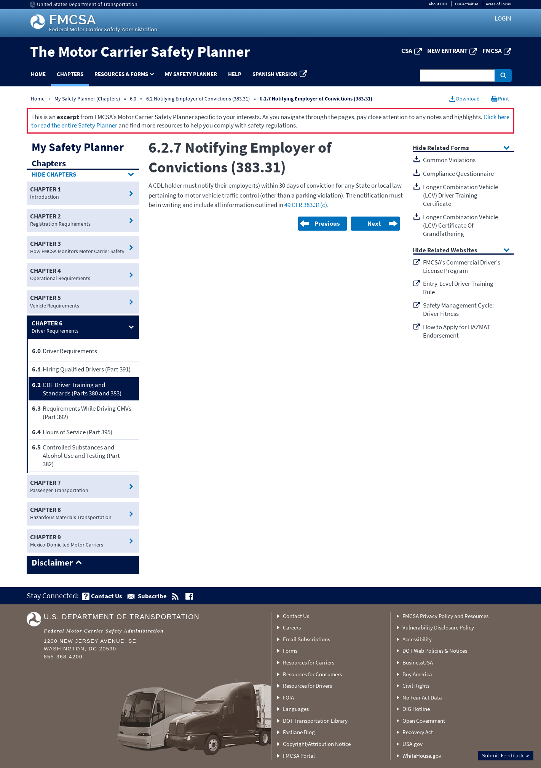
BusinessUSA (417, 662)
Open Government (423, 720)
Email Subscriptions (306, 639)
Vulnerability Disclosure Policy (438, 627)
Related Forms (448, 148)
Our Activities (467, 3)
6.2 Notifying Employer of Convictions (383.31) (198, 98)
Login (503, 18)
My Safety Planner (191, 74)
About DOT (438, 3)
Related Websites (452, 250)
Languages (296, 708)
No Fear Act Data (422, 697)
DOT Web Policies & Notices (434, 650)
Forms (290, 650)
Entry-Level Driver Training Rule (458, 287)
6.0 (133, 98)
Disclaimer (52, 563)
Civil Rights (415, 685)
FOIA (288, 697)
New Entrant (447, 50)
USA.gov (412, 743)
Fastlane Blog (299, 732)
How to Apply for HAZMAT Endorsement (456, 331)
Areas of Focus (498, 3)
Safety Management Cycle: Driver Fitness (458, 309)
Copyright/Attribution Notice (317, 743)
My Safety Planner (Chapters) (87, 98)
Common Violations (449, 160)
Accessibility (417, 639)
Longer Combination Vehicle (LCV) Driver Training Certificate (460, 195)
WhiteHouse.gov (421, 755)
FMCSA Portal (299, 755)
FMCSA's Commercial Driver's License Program (461, 266)
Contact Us (296, 616)
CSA (406, 50)
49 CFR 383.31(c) (305, 205)
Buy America (417, 674)
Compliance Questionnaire (458, 173)
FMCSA (492, 50)
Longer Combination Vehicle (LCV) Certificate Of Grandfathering (460, 225)
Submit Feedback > (506, 755)
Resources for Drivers (307, 685)
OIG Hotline (416, 708)
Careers (292, 627)
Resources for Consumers (312, 674)
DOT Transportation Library (315, 720)
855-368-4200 (63, 657)
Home (38, 74)
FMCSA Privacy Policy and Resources (445, 616)
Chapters (70, 74)
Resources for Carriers (308, 662)
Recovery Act (417, 732)
